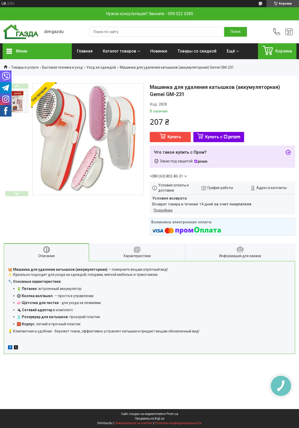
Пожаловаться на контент (134, 423)
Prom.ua (172, 414)
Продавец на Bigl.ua (149, 418)
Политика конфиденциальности (178, 423)
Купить (174, 136)
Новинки (158, 51)
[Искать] (235, 32)
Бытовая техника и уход (62, 67)
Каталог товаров (119, 51)
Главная (85, 51)
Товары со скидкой (196, 51)
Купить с (222, 136)
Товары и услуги (24, 67)
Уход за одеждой (101, 67)
